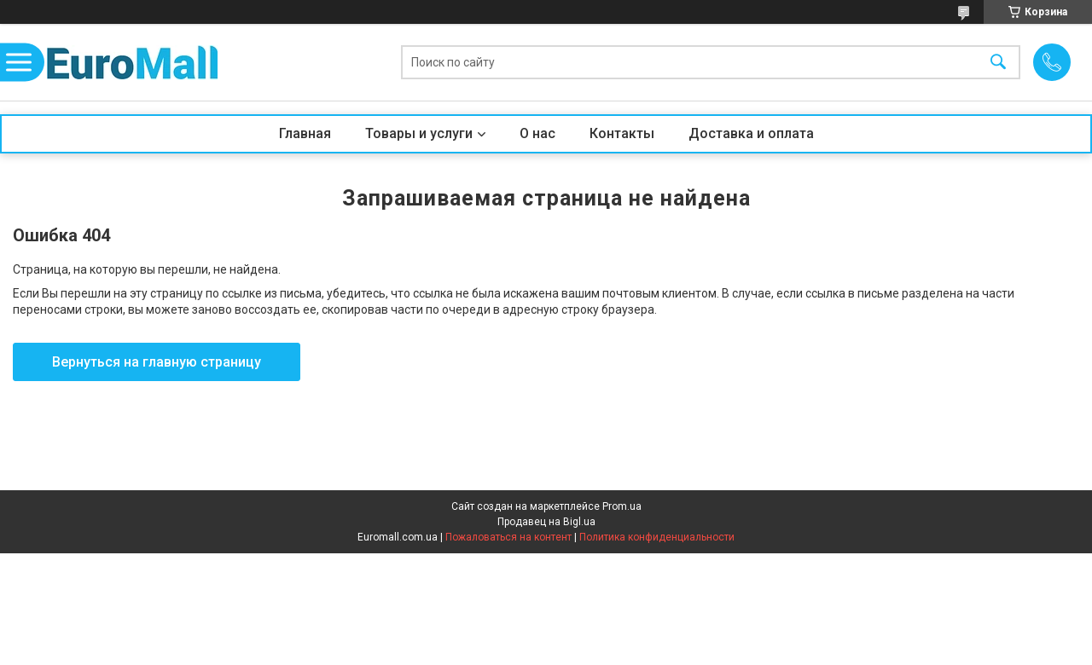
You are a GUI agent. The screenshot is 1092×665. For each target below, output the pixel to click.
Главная (305, 133)
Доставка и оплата (751, 133)
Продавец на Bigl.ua (546, 522)
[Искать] (998, 62)
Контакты (622, 133)
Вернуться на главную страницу (156, 362)
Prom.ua (622, 506)
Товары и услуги (419, 133)
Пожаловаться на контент (508, 537)
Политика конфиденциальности (657, 537)
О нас (537, 133)
